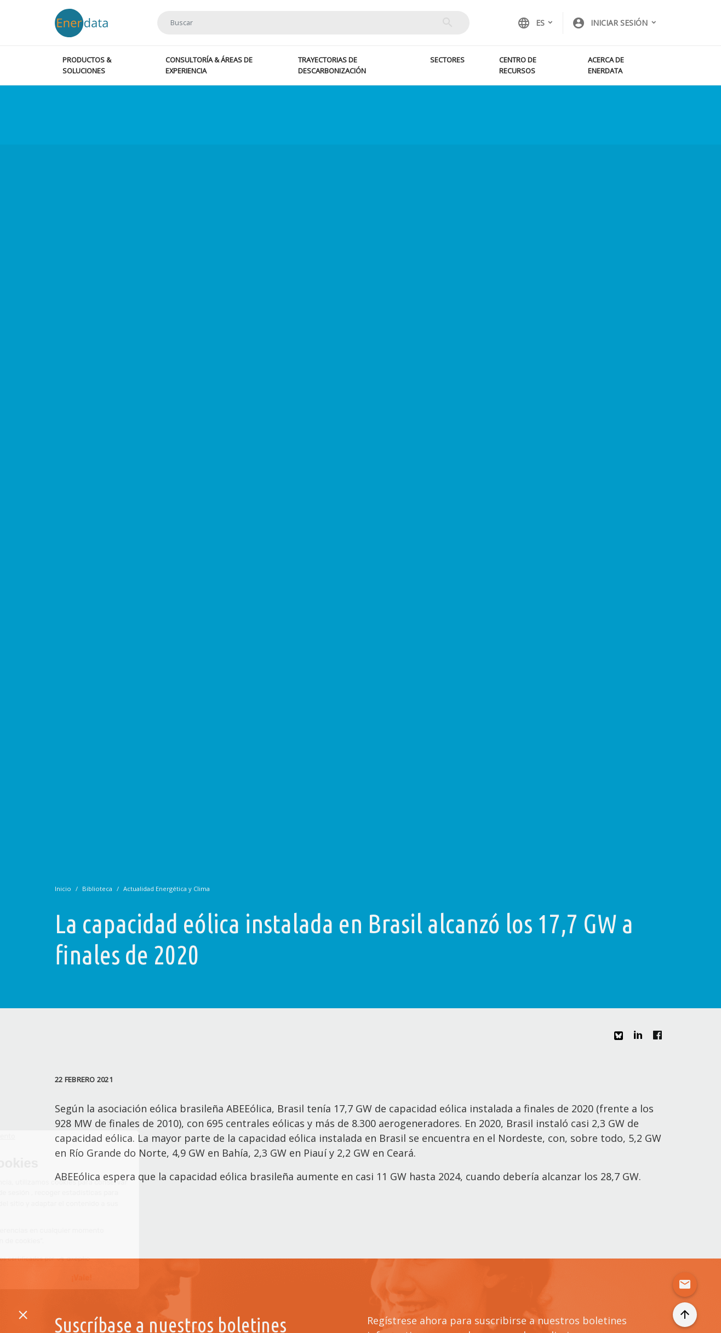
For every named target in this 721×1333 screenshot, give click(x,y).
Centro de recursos (517, 65)
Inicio (63, 888)
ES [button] (531, 23)
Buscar (448, 22)
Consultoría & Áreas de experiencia (209, 65)
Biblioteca (97, 888)
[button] (614, 23)
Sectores (447, 60)
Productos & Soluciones (86, 65)
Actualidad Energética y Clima (166, 888)
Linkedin (641, 1038)
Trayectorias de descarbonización (332, 65)
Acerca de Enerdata (606, 65)
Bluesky (621, 1040)
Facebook (660, 1038)
